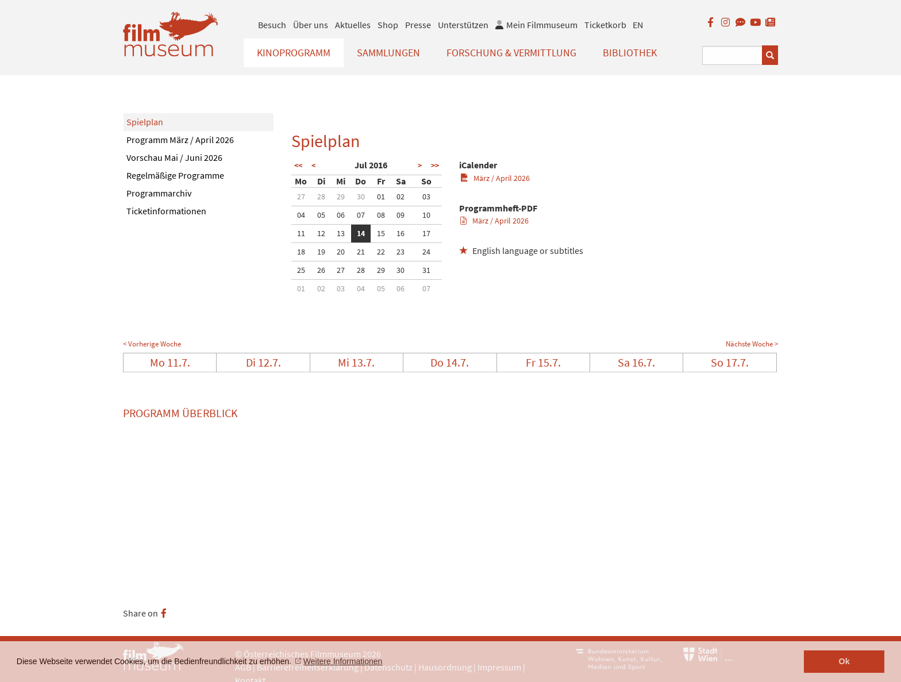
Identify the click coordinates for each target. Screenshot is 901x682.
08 (381, 215)
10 (426, 215)
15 (381, 233)
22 (381, 251)
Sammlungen (388, 52)
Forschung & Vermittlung (511, 52)
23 (400, 251)
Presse (418, 24)
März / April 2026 (495, 178)
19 (321, 251)
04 (301, 215)
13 (341, 233)
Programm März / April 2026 (180, 139)
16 (400, 233)
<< (298, 165)
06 (341, 215)
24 (426, 251)
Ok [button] (844, 661)
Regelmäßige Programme (175, 175)
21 (361, 251)
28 (321, 196)
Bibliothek (630, 52)
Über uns (310, 24)
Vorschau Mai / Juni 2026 (174, 157)
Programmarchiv (158, 193)
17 (426, 233)
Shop (388, 24)
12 (321, 233)
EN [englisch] (638, 24)
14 (361, 233)
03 (426, 196)
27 (301, 196)
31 (426, 270)
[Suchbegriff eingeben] (732, 55)
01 (381, 196)
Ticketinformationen (166, 211)
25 (301, 270)
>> (435, 165)
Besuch (272, 24)
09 (400, 215)
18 (301, 251)
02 (400, 196)
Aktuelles (353, 24)
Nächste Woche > (752, 344)
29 (341, 196)
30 (361, 196)
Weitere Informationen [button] (342, 661)
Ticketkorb (605, 24)
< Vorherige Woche (152, 344)
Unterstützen (463, 24)
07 (361, 215)
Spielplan (144, 122)
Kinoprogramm (293, 52)
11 (301, 233)
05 (321, 215)
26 (321, 270)
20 (341, 251)
